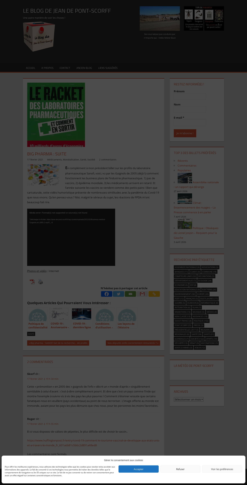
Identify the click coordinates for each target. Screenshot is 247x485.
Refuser (180, 469)
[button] (240, 460)
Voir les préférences (222, 469)
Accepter (138, 469)
